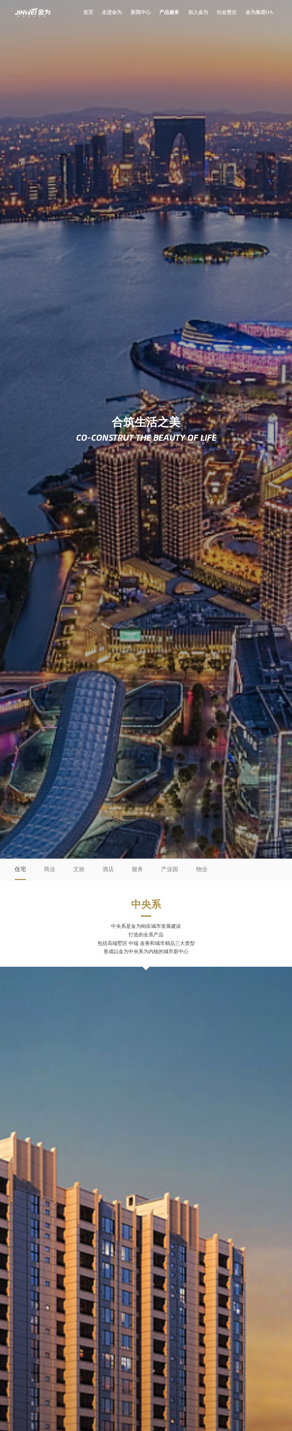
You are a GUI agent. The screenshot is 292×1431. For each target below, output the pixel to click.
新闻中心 (141, 12)
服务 (137, 869)
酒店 (108, 869)
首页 (88, 12)
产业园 (169, 869)
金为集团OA (259, 12)
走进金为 (112, 12)
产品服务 (169, 12)
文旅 (79, 869)
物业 (201, 869)
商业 (49, 869)
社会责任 (227, 12)
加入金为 (198, 12)
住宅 (20, 869)
